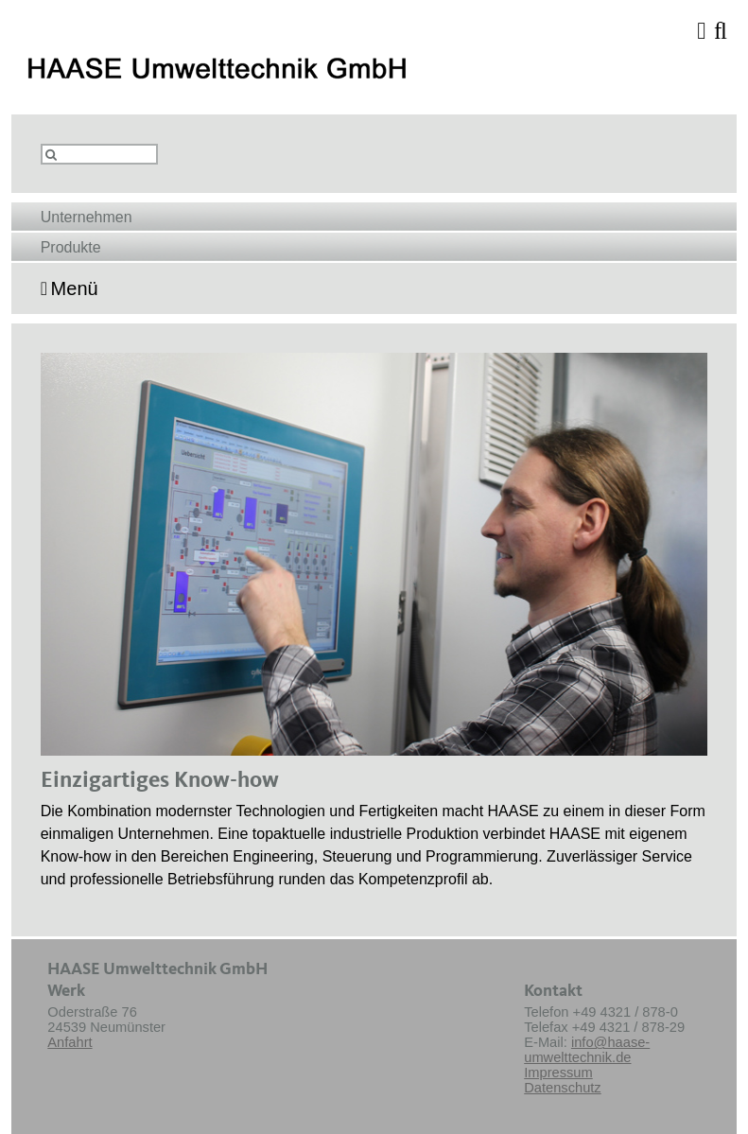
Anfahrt (69, 1042)
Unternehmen (86, 217)
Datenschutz (562, 1087)
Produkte (71, 247)
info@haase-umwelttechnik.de (587, 1050)
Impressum (558, 1072)
